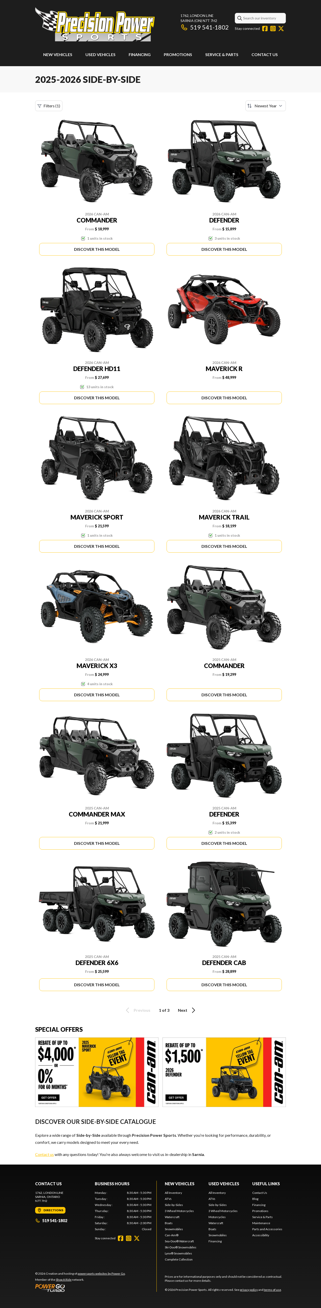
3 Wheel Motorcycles (179, 1211)
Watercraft (172, 1217)
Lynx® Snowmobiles (178, 1253)
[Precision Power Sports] (95, 24)
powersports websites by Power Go (101, 1273)
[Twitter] (281, 29)
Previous (137, 1010)
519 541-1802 (204, 27)
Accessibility (260, 1235)
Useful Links (266, 1183)
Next (187, 1010)
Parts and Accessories (267, 1229)
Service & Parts (221, 54)
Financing (140, 54)
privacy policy (249, 1290)
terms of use (272, 1290)
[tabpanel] (123, 1211)
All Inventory (173, 1193)
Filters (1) (48, 106)
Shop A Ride (64, 1279)
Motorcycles (217, 1217)
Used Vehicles (100, 54)
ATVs (168, 1199)
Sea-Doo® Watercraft (179, 1241)
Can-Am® (171, 1235)
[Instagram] (273, 29)
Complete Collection (179, 1259)
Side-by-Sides (174, 1205)
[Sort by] (265, 106)
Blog (255, 1199)
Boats (169, 1223)
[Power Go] (80, 1288)
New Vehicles (57, 54)
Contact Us (264, 54)
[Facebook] (265, 29)
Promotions (178, 54)
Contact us (44, 1154)
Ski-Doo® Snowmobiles (180, 1247)
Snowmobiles (174, 1229)
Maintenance (261, 1223)
